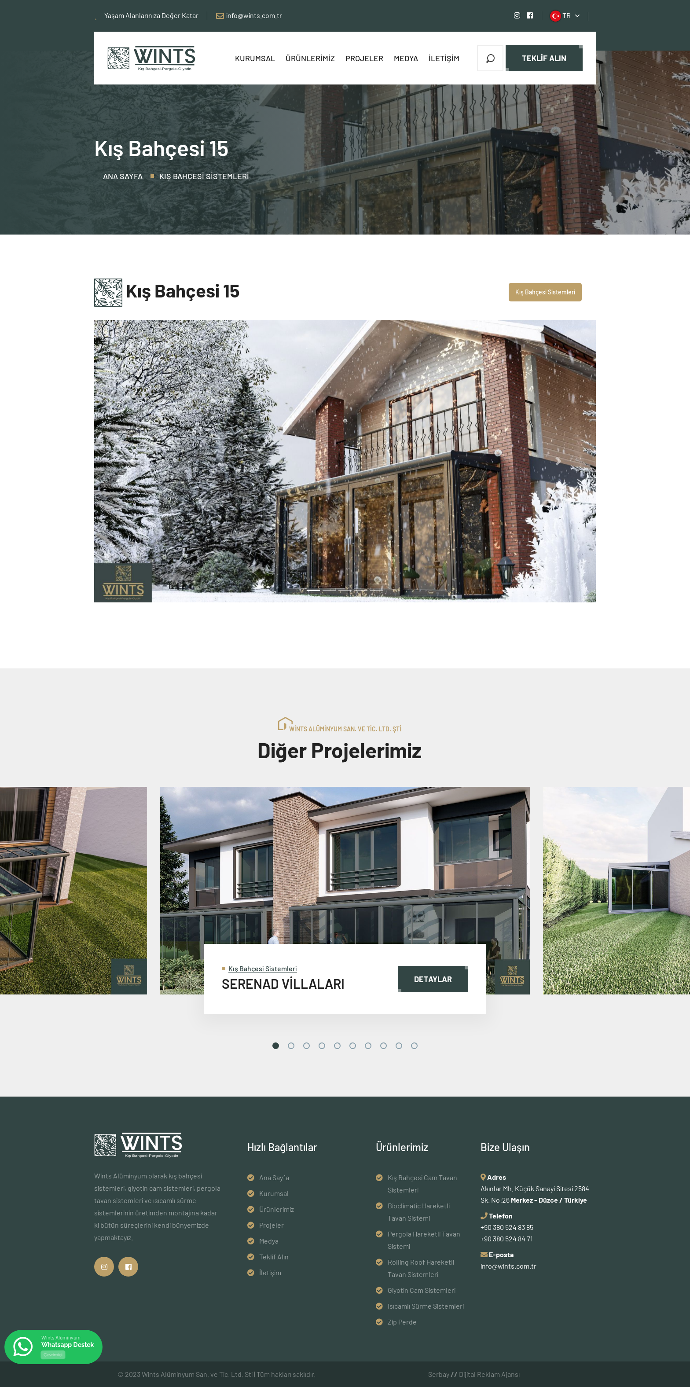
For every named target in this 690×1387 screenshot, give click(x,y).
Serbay (443, 1374)
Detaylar (433, 979)
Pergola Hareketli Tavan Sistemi (424, 1239)
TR (560, 16)
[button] (131, 461)
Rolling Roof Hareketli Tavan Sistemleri (421, 1268)
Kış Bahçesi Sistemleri (204, 176)
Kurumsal (255, 58)
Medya (406, 58)
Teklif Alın (544, 58)
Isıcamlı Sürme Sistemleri (426, 1306)
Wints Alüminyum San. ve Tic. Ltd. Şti (197, 1374)
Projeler (364, 58)
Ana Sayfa (123, 176)
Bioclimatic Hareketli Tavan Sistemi (419, 1211)
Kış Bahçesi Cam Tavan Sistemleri (422, 1183)
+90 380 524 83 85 (507, 1227)
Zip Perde (402, 1321)
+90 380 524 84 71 (507, 1238)
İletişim (444, 58)
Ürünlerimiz (310, 58)
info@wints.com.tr (254, 15)
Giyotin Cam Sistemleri (421, 1290)
